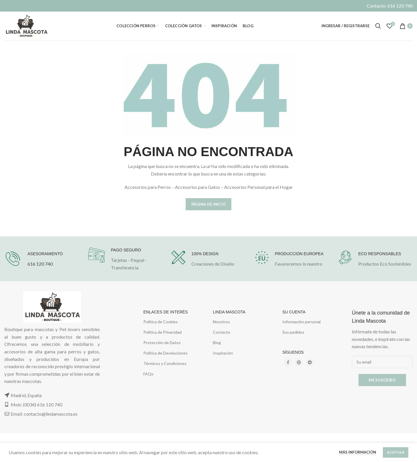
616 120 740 (40, 263)
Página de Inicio (208, 204)
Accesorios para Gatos (197, 187)
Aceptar (395, 452)
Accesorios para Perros (148, 187)
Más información (357, 452)
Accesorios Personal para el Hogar (258, 187)
